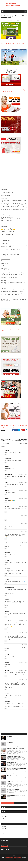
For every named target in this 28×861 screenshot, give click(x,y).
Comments (21, 803)
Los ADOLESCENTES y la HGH (11, 762)
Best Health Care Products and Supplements (13, 858)
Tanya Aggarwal (7, 568)
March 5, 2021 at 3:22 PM (23, 450)
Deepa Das (6, 532)
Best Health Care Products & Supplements (13, 4)
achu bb (5, 516)
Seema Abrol (6, 670)
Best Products (4, 816)
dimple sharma (7, 701)
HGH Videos (3, 818)
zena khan (6, 543)
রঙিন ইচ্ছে (6, 579)
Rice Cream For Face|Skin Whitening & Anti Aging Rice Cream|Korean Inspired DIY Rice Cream (16, 749)
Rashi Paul (6, 680)
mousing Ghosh (7, 524)
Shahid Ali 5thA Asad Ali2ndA (9, 587)
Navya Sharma (6, 507)
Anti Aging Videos (18, 20)
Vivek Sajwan (6, 560)
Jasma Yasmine (7, 552)
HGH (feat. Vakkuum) (10, 743)
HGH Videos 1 (4, 821)
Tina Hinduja (6, 498)
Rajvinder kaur (7, 611)
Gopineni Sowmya (7, 458)
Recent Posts (7, 803)
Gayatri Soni (6, 654)
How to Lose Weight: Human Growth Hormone (14, 756)
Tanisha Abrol (6, 599)
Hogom (13, 859)
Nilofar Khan (6, 466)
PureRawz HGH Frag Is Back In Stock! (13, 789)
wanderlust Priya (7, 482)
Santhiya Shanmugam (8, 474)
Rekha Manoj (6, 490)
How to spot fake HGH (10, 737)
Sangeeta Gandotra (7, 621)
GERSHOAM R (6, 450)
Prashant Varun (7, 662)
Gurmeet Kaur (6, 633)
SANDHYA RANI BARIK (8, 645)
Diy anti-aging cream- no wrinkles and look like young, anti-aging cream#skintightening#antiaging (17, 769)
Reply (5, 454)
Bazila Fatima (6, 693)
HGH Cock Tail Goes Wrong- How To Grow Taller (15, 776)
